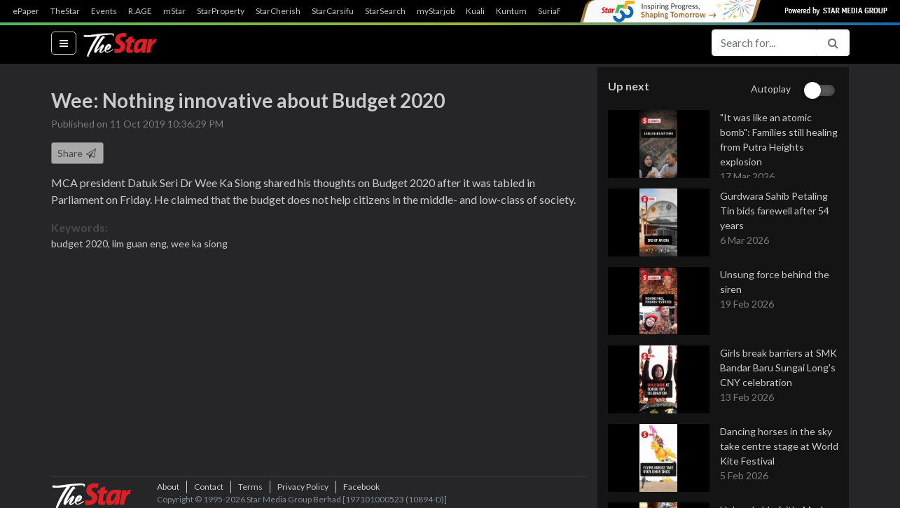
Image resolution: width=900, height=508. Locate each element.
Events (104, 11)
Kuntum (511, 11)
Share (77, 153)
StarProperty (220, 11)
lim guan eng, (141, 243)
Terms (250, 486)
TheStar (65, 11)
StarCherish (278, 11)
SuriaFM (553, 11)
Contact (208, 486)
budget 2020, (81, 243)
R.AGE (140, 11)
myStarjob (436, 11)
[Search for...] (764, 42)
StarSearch (385, 11)
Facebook (361, 486)
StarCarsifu (333, 11)
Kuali (475, 11)
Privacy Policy (302, 486)
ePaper (26, 11)
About (168, 486)
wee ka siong (199, 243)
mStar (174, 11)
